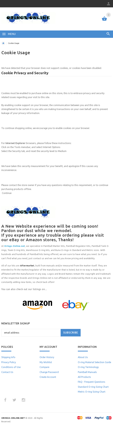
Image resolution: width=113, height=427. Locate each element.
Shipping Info (8, 357)
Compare (44, 367)
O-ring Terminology (88, 367)
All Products (84, 377)
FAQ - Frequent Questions (91, 381)
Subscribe (70, 332)
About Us (83, 357)
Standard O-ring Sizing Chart (93, 386)
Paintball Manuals (87, 372)
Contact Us (7, 372)
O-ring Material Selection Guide (94, 362)
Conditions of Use (11, 367)
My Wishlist (46, 362)
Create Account (48, 377)
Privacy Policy (8, 362)
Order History (47, 357)
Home (3, 43)
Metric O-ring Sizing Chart (91, 391)
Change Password (49, 372)
